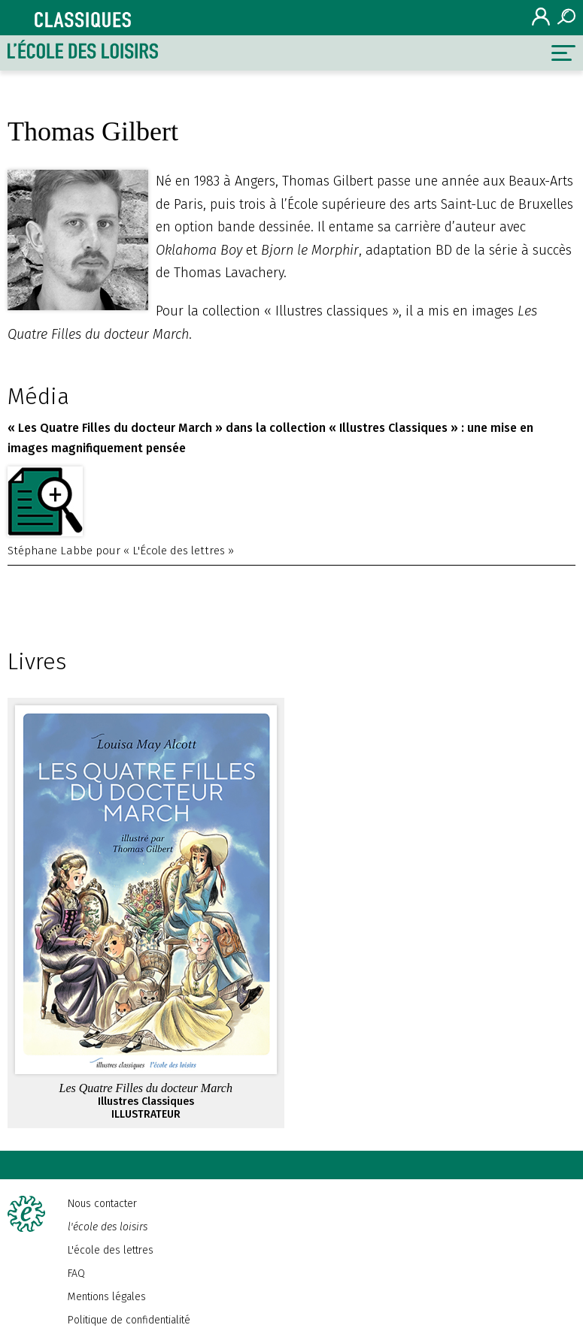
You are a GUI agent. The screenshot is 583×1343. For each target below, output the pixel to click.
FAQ (76, 1273)
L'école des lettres (110, 1250)
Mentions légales (107, 1296)
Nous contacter (102, 1203)
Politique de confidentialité (129, 1320)
